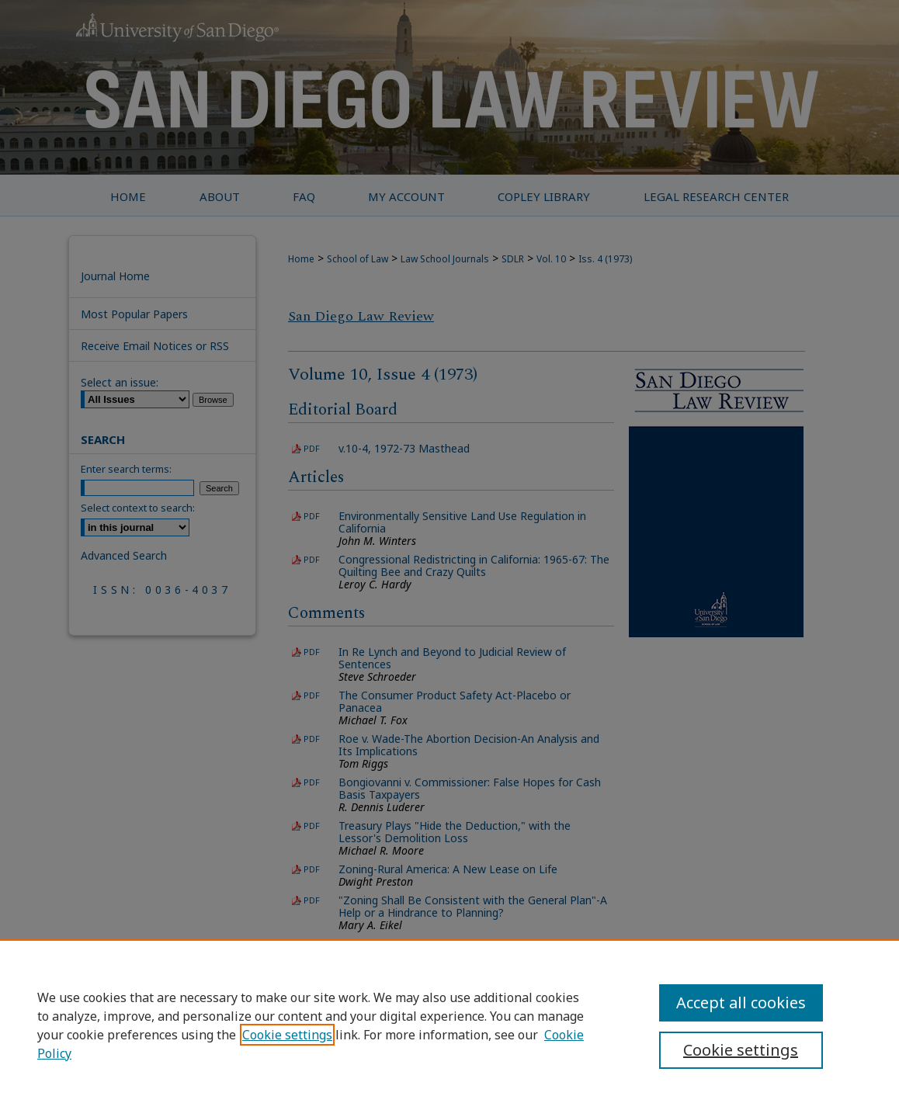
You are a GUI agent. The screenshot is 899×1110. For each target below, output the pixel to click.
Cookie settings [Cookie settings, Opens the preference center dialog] (740, 1049)
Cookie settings (287, 1034)
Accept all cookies (741, 1002)
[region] (449, 1024)
